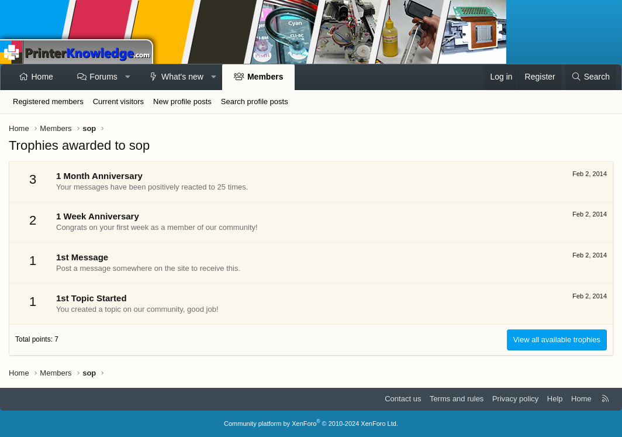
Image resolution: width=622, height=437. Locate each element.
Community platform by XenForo (311, 423)
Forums (103, 76)
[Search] (590, 77)
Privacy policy (515, 398)
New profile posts (182, 101)
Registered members (48, 101)
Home (42, 76)
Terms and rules (456, 398)
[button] (127, 77)
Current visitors (118, 101)
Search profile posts (254, 101)
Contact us (403, 398)
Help (555, 398)
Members (265, 76)
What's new (182, 76)
